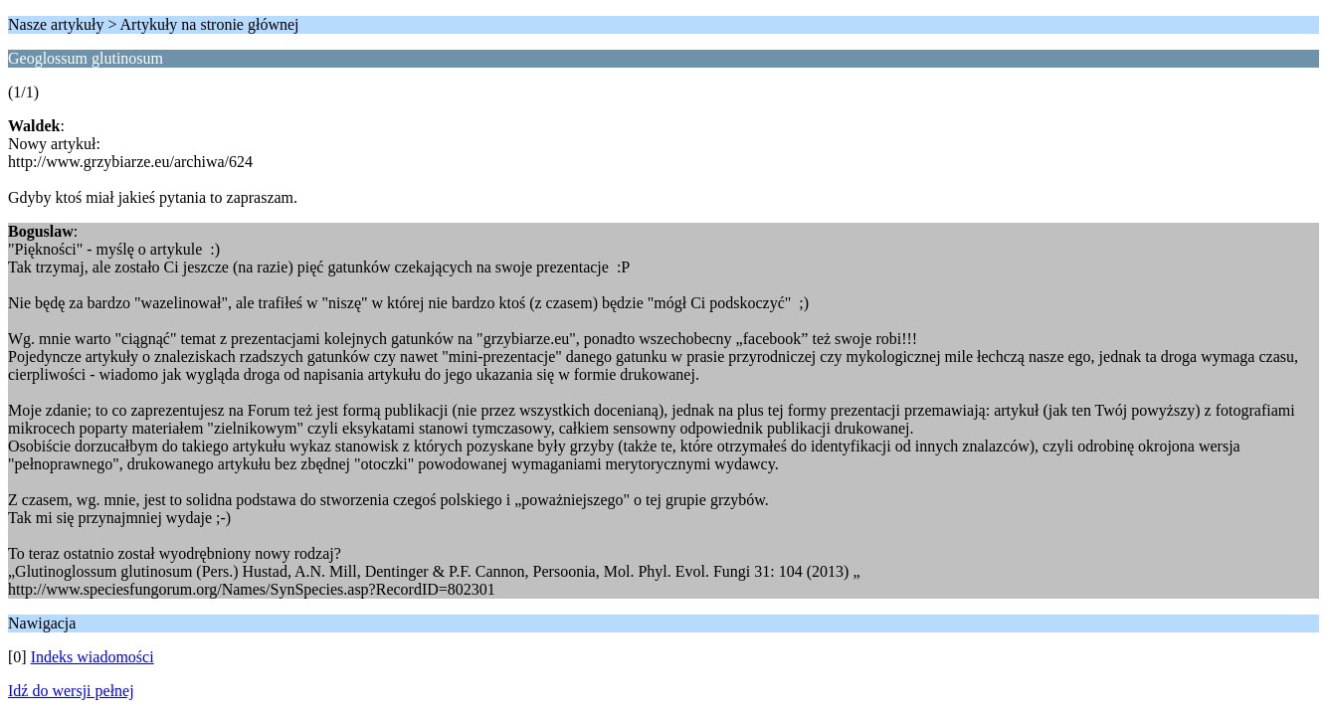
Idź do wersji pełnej (71, 690)
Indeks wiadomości (92, 656)
